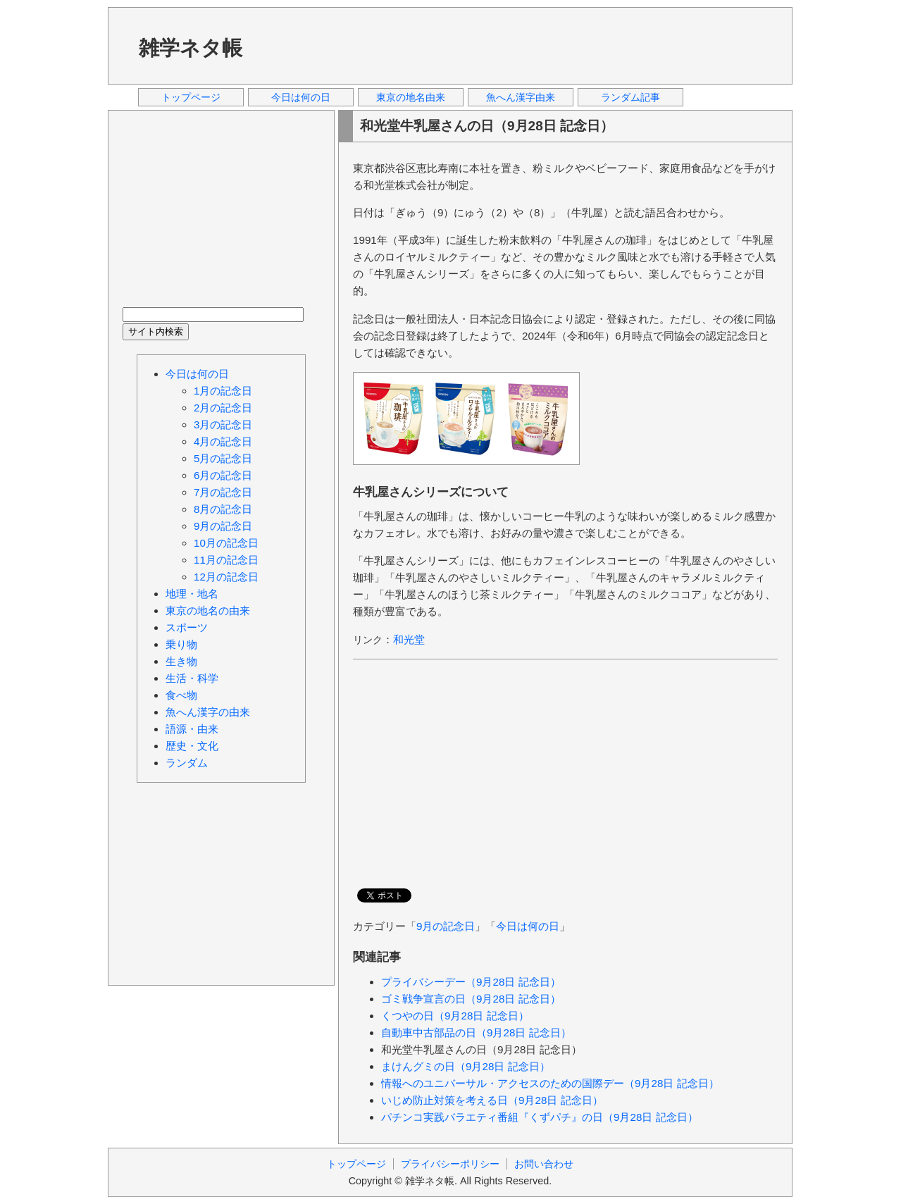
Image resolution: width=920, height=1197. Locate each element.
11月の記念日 (226, 560)
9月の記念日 (445, 926)
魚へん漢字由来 (520, 97)
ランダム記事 (630, 97)
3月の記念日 (223, 424)
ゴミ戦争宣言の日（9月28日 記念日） (471, 999)
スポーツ (187, 627)
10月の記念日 (226, 543)
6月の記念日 (223, 475)
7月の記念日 (223, 492)
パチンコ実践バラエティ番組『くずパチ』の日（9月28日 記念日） (539, 1117)
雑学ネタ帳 (190, 48)
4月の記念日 (223, 441)
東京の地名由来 (410, 97)
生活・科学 (192, 678)
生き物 (181, 661)
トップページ (190, 97)
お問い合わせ (543, 1164)
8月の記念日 (223, 509)
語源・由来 (192, 729)
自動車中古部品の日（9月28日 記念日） (476, 1032)
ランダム (187, 763)
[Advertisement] (522, 45)
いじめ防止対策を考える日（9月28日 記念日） (492, 1100)
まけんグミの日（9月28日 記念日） (465, 1066)
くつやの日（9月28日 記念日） (455, 1016)
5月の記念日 (223, 458)
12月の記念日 (226, 577)
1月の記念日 (223, 391)
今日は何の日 (300, 97)
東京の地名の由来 (208, 610)
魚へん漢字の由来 (208, 712)
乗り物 (181, 644)
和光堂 (409, 639)
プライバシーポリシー (450, 1164)
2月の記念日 (223, 408)
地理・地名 (192, 594)
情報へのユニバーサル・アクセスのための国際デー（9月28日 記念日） (550, 1083)
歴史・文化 (192, 746)
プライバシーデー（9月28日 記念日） (471, 982)
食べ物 (181, 695)
